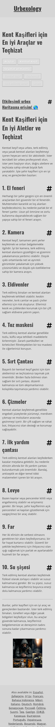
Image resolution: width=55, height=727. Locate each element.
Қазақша (19, 716)
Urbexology (27, 8)
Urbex (37, 83)
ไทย (22, 712)
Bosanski (29, 723)
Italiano (15, 704)
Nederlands (15, 723)
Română (38, 704)
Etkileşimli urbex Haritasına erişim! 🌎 (20, 104)
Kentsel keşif (12, 76)
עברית (28, 696)
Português (19, 719)
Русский (30, 708)
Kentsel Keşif (28, 61)
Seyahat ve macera (17, 69)
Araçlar (9, 61)
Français (38, 696)
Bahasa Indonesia (23, 700)
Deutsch (27, 704)
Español (38, 692)
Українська (34, 719)
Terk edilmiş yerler (16, 83)
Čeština (40, 708)
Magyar (41, 723)
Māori (39, 700)
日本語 (40, 712)
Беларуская (16, 708)
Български (33, 716)
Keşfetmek (32, 76)
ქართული (17, 696)
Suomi (14, 712)
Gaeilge (30, 712)
